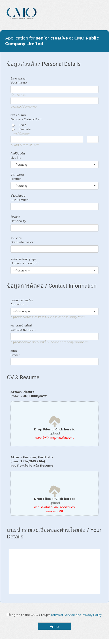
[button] (54, 164)
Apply (54, 626)
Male (19, 125)
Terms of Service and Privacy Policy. (77, 615)
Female (21, 129)
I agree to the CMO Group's (56, 615)
